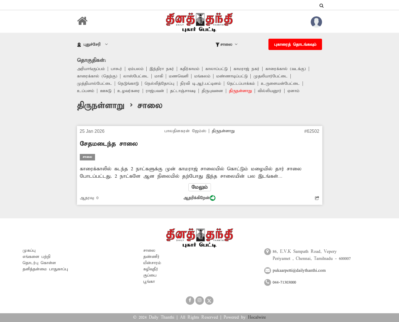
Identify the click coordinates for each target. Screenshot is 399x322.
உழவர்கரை (128, 91)
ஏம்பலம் (136, 69)
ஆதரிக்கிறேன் (199, 198)
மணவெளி (178, 76)
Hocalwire (257, 317)
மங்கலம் (202, 76)
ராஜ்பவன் (155, 91)
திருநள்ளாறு (240, 91)
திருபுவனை (212, 91)
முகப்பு (29, 250)
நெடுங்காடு (128, 83)
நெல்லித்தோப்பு (159, 83)
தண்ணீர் (151, 256)
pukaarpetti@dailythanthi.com (299, 270)
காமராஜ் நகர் (246, 69)
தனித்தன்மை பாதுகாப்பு (45, 269)
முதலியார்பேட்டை (270, 76)
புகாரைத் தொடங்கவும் (295, 44)
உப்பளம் (85, 91)
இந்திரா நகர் (161, 69)
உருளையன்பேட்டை (280, 83)
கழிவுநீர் (150, 269)
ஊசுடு (105, 91)
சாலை (149, 250)
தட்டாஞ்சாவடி (183, 91)
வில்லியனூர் (269, 91)
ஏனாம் (293, 91)
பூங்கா (149, 281)
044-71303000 (284, 282)
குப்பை (149, 275)
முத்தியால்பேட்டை (94, 83)
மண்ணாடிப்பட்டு (232, 76)
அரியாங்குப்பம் (91, 69)
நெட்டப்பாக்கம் (241, 83)
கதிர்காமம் (189, 69)
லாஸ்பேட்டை (136, 76)
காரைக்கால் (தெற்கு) (97, 76)
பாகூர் (116, 69)
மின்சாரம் (152, 263)
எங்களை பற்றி (36, 256)
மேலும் (199, 187)
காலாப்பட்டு (216, 69)
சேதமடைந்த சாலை (109, 144)
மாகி (159, 76)
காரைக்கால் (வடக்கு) (285, 69)
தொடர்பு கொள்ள (39, 263)
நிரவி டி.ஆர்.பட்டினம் (200, 83)
